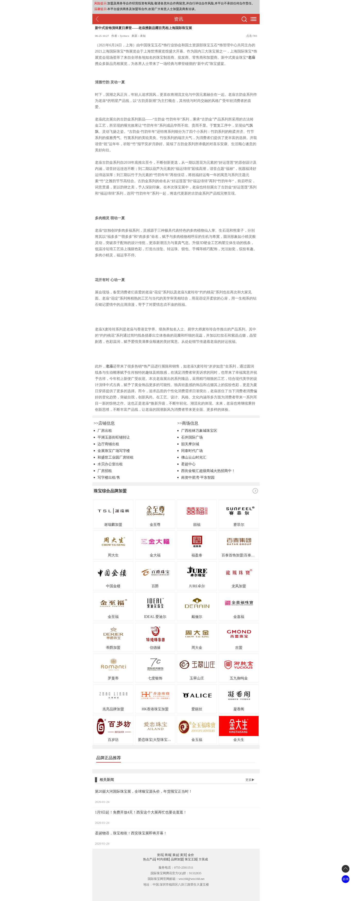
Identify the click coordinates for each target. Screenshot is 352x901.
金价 (191, 855)
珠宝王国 (191, 859)
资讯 (160, 855)
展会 (175, 855)
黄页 (183, 855)
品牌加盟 (177, 859)
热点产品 (149, 859)
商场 (168, 855)
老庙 (251, 57)
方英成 (203, 859)
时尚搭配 (163, 859)
